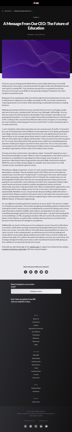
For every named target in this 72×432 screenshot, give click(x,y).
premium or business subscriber (14, 249)
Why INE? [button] (36, 355)
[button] (25, 272)
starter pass (34, 247)
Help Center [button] (36, 402)
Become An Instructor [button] (36, 328)
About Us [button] (36, 319)
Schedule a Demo (36, 291)
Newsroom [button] (36, 341)
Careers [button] (36, 325)
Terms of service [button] (29, 421)
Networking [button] (36, 358)
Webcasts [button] (36, 338)
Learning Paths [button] (36, 371)
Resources (8, 11)
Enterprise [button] (36, 391)
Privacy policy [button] (43, 421)
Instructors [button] (36, 377)
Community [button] (36, 335)
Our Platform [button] (36, 332)
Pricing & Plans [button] (36, 388)
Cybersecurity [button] (36, 361)
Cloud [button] (36, 368)
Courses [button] (36, 374)
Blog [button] (36, 344)
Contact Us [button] (36, 322)
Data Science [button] (36, 365)
